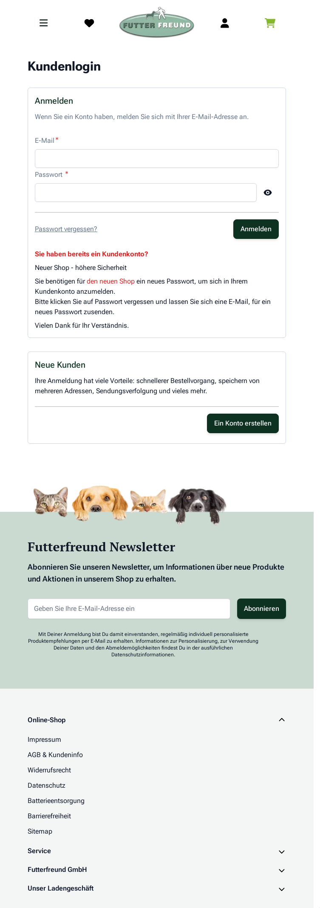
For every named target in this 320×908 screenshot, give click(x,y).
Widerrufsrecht (49, 770)
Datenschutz (46, 785)
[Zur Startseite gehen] (157, 23)
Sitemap (40, 831)
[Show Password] (268, 192)
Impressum (44, 739)
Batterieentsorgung (56, 801)
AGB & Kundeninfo (55, 755)
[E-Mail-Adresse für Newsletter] (129, 609)
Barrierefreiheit (49, 816)
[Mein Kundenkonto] (224, 23)
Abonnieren (261, 608)
